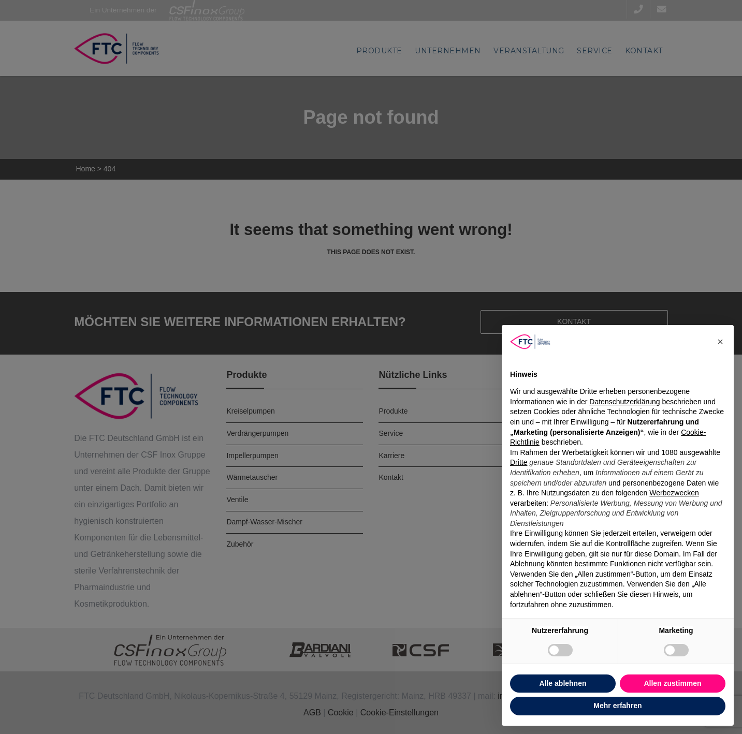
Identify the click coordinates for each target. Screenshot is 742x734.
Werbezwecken (674, 493)
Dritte (518, 462)
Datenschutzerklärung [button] (624, 402)
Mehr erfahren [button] (617, 705)
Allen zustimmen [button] (672, 683)
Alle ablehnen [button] (562, 683)
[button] (720, 341)
